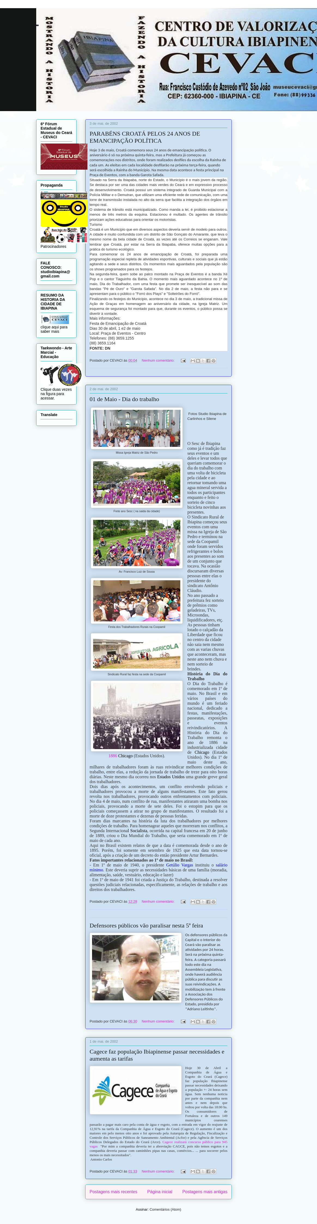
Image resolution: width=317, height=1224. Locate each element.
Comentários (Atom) (165, 1209)
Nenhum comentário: (158, 360)
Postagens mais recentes (113, 1191)
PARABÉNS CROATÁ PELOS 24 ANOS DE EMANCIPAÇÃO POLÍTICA (145, 137)
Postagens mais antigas (204, 1191)
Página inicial (159, 1191)
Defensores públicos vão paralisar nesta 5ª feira (146, 925)
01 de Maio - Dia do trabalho (124, 399)
